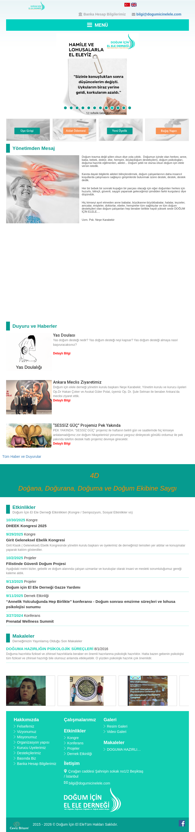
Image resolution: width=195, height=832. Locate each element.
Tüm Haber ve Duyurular (21, 456)
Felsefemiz (25, 726)
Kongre (32, 520)
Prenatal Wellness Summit (30, 621)
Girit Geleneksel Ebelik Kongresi (35, 540)
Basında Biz (26, 758)
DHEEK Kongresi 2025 (26, 526)
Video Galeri (116, 732)
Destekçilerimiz (29, 753)
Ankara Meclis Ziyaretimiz (77, 382)
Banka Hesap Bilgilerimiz (105, 14)
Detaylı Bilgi (62, 353)
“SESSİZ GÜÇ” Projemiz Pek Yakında (87, 425)
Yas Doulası (64, 335)
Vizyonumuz (26, 732)
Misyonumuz (27, 737)
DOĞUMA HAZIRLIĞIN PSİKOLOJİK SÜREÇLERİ (49, 649)
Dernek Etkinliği (36, 596)
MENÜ (97, 25)
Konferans (32, 616)
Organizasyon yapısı (33, 742)
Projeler (30, 558)
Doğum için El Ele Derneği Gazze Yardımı (43, 587)
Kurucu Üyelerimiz (31, 748)
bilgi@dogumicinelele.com (158, 14)
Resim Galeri (117, 726)
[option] (36, 691)
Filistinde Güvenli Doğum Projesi (36, 563)
